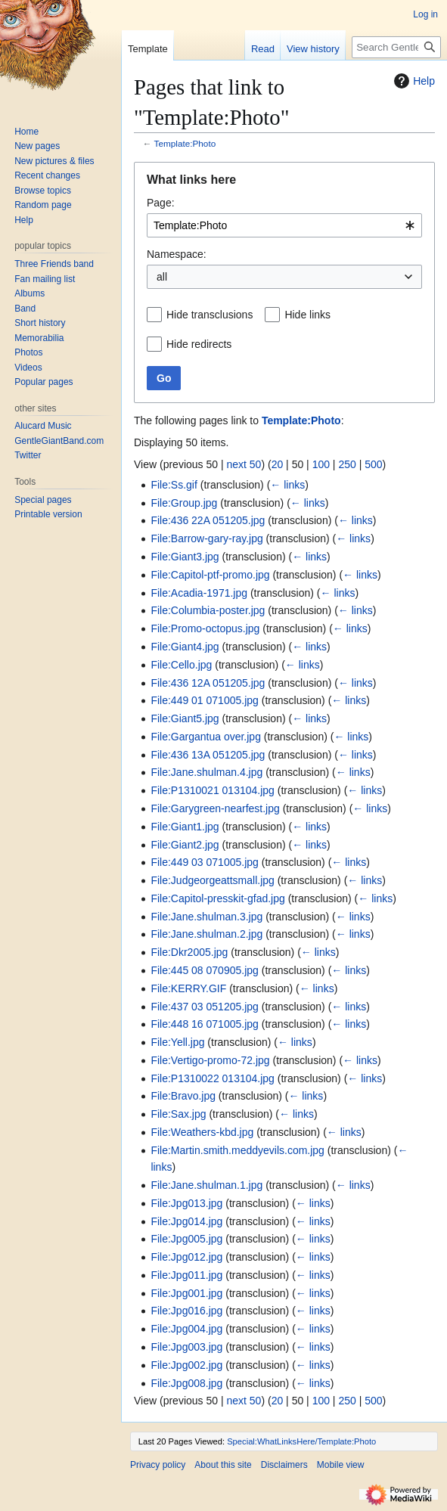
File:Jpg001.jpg (186, 1293)
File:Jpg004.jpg (186, 1329)
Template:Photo (185, 143)
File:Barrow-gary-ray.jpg (206, 538)
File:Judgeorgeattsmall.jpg (212, 880)
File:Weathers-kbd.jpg (202, 1132)
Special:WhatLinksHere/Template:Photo (301, 1441)
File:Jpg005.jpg (186, 1239)
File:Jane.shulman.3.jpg (206, 917)
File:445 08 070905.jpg (204, 970)
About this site (222, 1465)
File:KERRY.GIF (188, 988)
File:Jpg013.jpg (186, 1203)
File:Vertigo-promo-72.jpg (210, 1060)
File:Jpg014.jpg (186, 1221)
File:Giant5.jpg (185, 718)
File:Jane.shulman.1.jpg (206, 1185)
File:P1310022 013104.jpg (212, 1078)
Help (412, 80)
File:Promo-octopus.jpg (205, 628)
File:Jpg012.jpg (186, 1257)
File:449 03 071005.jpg (204, 862)
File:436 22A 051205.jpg (208, 520)
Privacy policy (157, 1465)
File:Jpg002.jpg (186, 1365)
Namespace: (176, 254)
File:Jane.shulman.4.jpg (206, 772)
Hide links (307, 315)
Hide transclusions (209, 315)
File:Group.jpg (184, 503)
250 (346, 464)
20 (278, 464)
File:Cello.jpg (181, 665)
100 (321, 464)
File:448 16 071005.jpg (204, 1024)
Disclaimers (284, 1465)
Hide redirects (198, 344)
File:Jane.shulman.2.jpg (206, 934)
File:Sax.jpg (178, 1114)
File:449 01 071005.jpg (204, 700)
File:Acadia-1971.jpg (199, 593)
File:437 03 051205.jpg (204, 1007)
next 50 (243, 464)
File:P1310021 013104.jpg (212, 790)
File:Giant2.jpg (185, 845)
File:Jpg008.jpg (186, 1383)
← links (287, 485)
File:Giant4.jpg (185, 647)
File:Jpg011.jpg (186, 1275)
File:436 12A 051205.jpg (208, 683)
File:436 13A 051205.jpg (208, 755)
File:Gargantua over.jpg (206, 737)
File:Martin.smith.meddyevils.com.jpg (237, 1150)
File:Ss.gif (174, 485)
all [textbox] (162, 277)
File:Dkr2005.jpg (189, 952)
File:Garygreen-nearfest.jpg (215, 808)
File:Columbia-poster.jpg (208, 610)
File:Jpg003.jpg (186, 1347)
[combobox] (284, 225)
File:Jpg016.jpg (186, 1311)
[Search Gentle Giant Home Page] (396, 47)
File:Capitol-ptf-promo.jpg (210, 575)
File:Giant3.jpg (185, 557)
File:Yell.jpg (177, 1042)
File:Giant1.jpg (185, 827)
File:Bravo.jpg (183, 1096)
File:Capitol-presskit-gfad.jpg (217, 898)
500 (373, 464)
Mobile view (341, 1465)
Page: (161, 203)
